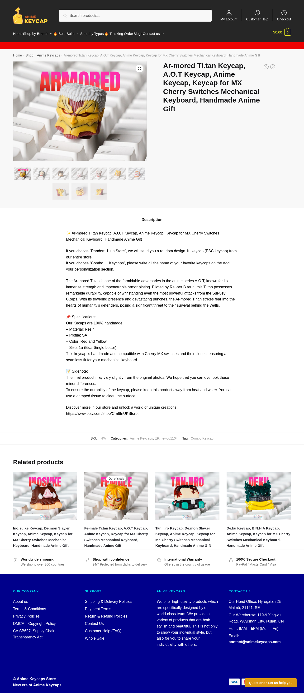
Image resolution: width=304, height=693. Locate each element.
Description (152, 217)
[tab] (152, 213)
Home (17, 52)
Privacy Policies (26, 613)
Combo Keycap (202, 435)
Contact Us (94, 621)
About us (20, 599)
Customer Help (257, 19)
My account (229, 19)
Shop (29, 52)
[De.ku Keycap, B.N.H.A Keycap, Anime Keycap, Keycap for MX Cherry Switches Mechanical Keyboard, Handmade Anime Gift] (259, 493)
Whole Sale (94, 635)
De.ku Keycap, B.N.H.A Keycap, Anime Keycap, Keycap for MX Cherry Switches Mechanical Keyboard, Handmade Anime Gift (258, 534)
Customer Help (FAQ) (103, 628)
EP (157, 435)
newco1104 (169, 435)
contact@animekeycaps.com (255, 639)
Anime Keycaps (48, 52)
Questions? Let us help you (271, 683)
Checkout (284, 19)
